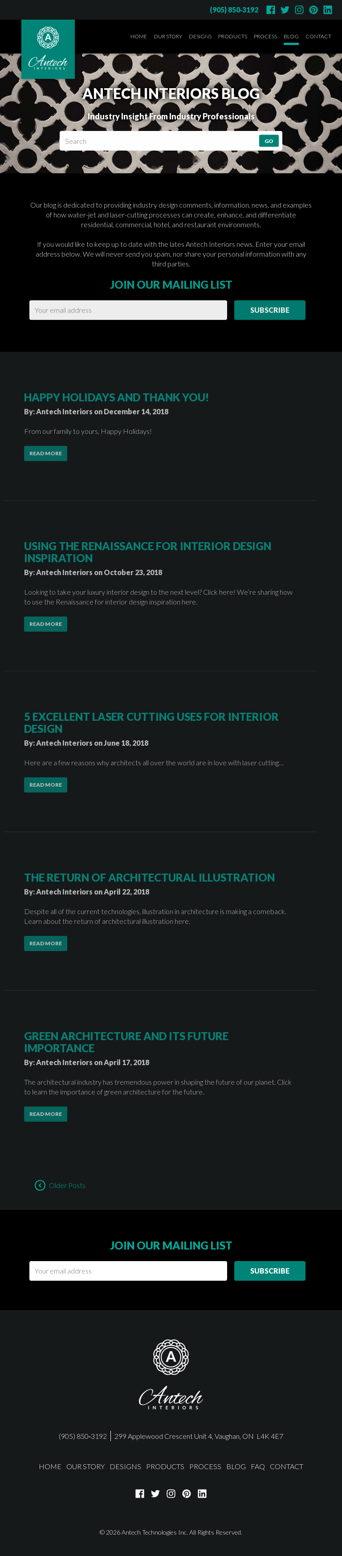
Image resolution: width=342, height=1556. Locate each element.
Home (138, 36)
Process (265, 36)
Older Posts (67, 1185)
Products (232, 36)
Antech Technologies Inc (154, 1532)
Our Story (168, 36)
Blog (291, 36)
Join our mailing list (171, 265)
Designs (200, 36)
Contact (318, 36)
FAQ (258, 1466)
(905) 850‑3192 (234, 9)
